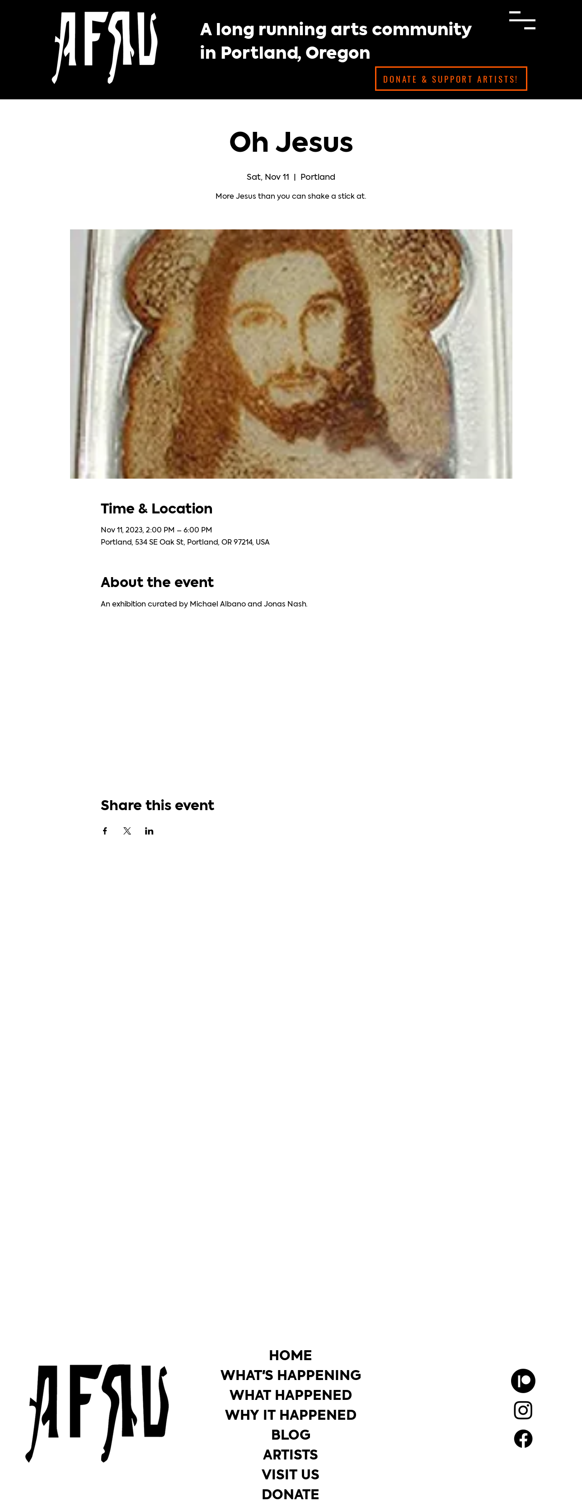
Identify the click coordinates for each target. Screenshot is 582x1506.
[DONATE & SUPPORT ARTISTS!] (451, 78)
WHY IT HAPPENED (291, 1416)
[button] (522, 20)
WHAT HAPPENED (291, 1396)
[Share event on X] (127, 831)
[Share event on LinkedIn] (149, 831)
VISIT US (290, 1476)
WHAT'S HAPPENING (291, 1376)
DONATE (290, 1495)
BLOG (290, 1436)
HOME (290, 1356)
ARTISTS (290, 1456)
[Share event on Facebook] (105, 831)
